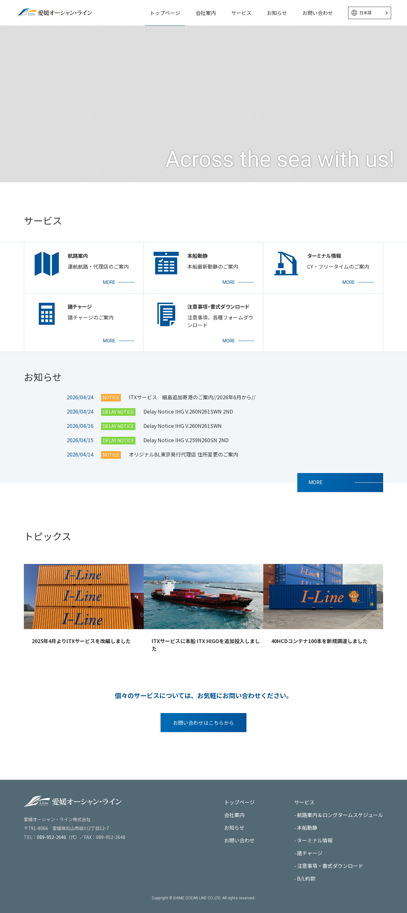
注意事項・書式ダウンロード (330, 865)
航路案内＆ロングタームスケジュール (340, 815)
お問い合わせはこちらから (203, 730)
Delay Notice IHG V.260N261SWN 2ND (188, 419)
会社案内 (206, 13)
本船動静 (307, 827)
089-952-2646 (51, 837)
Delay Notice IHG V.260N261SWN (182, 433)
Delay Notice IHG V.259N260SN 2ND (186, 447)
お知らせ (277, 13)
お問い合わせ (317, 13)
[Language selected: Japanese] (369, 13)
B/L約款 (306, 878)
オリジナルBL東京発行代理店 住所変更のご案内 (183, 462)
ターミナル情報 (315, 840)
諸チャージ (309, 853)
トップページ (165, 13)
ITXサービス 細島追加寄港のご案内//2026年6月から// (192, 404)
